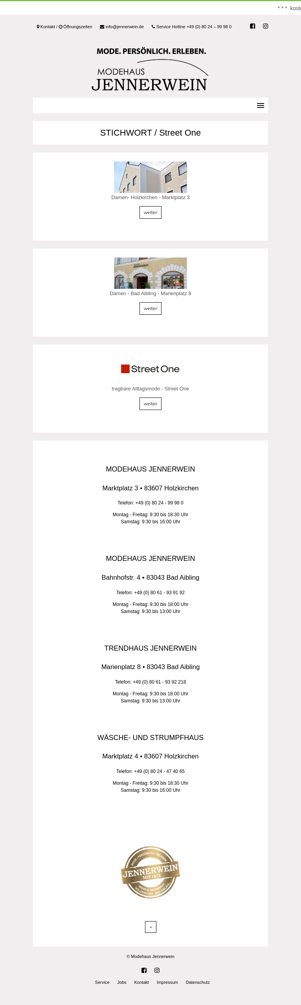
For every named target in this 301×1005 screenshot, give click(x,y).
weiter (150, 212)
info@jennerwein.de (121, 26)
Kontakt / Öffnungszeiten (64, 26)
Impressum (167, 982)
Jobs (121, 982)
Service (102, 982)
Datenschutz (198, 982)
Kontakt (141, 982)
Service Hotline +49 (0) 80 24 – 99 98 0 (192, 26)
